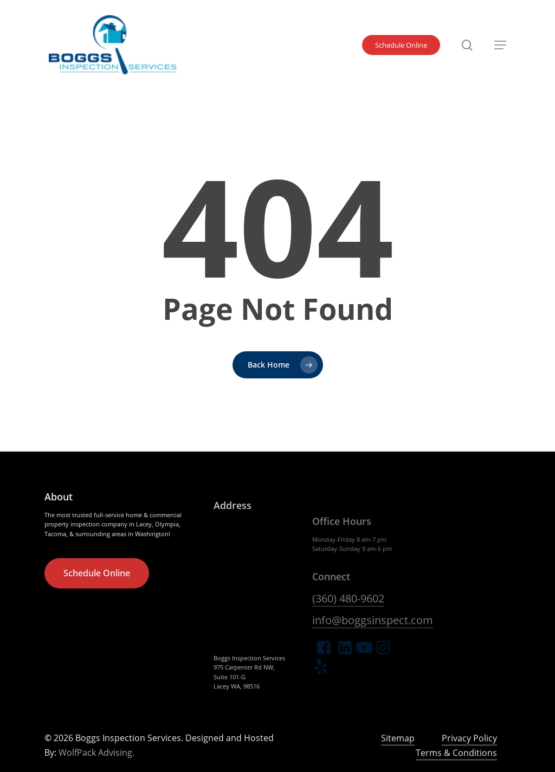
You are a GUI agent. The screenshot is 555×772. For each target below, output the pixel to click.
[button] (500, 45)
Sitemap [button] (398, 760)
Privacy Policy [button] (469, 760)
